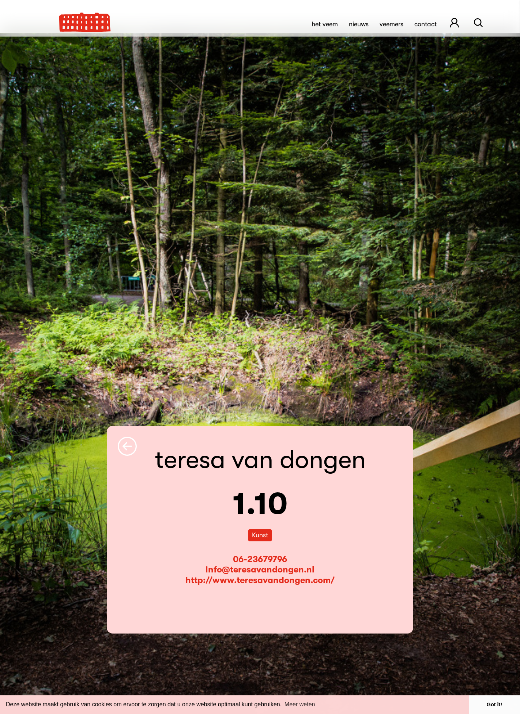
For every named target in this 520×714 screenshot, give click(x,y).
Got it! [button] (494, 704)
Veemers (391, 24)
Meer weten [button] (300, 704)
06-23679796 (260, 559)
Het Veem (325, 24)
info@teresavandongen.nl (260, 569)
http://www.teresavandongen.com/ (260, 580)
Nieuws (359, 24)
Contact (425, 24)
